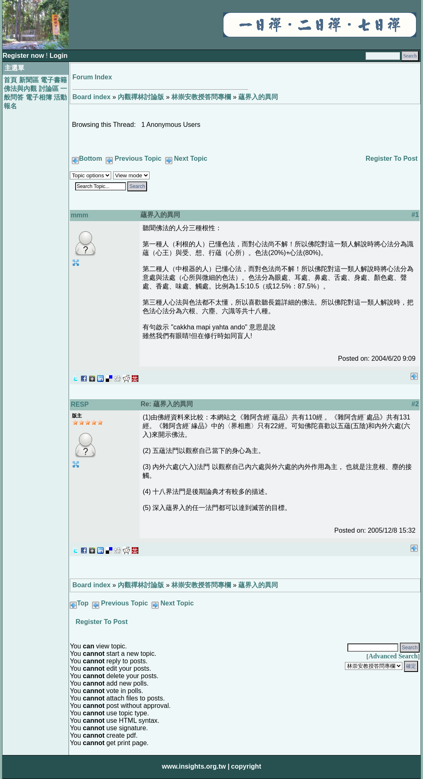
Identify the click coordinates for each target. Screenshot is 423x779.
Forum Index (92, 77)
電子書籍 (53, 79)
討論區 (49, 88)
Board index (91, 96)
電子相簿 (39, 97)
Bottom (90, 158)
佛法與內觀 (20, 88)
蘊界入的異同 (258, 96)
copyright (246, 766)
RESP (80, 404)
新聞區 (29, 79)
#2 (415, 403)
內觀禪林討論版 (141, 96)
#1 (415, 214)
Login (59, 55)
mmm (79, 215)
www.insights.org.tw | (196, 766)
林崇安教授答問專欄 (201, 96)
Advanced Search (393, 656)
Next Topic (190, 158)
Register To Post (392, 158)
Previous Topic (138, 158)
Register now (24, 55)
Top (82, 603)
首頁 (10, 79)
